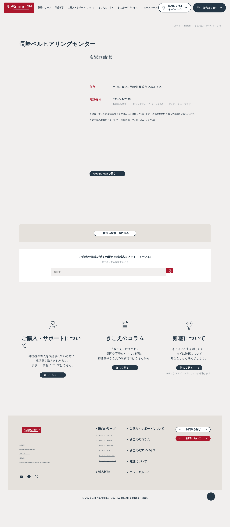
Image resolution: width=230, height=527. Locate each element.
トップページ (169, 26)
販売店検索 (184, 26)
